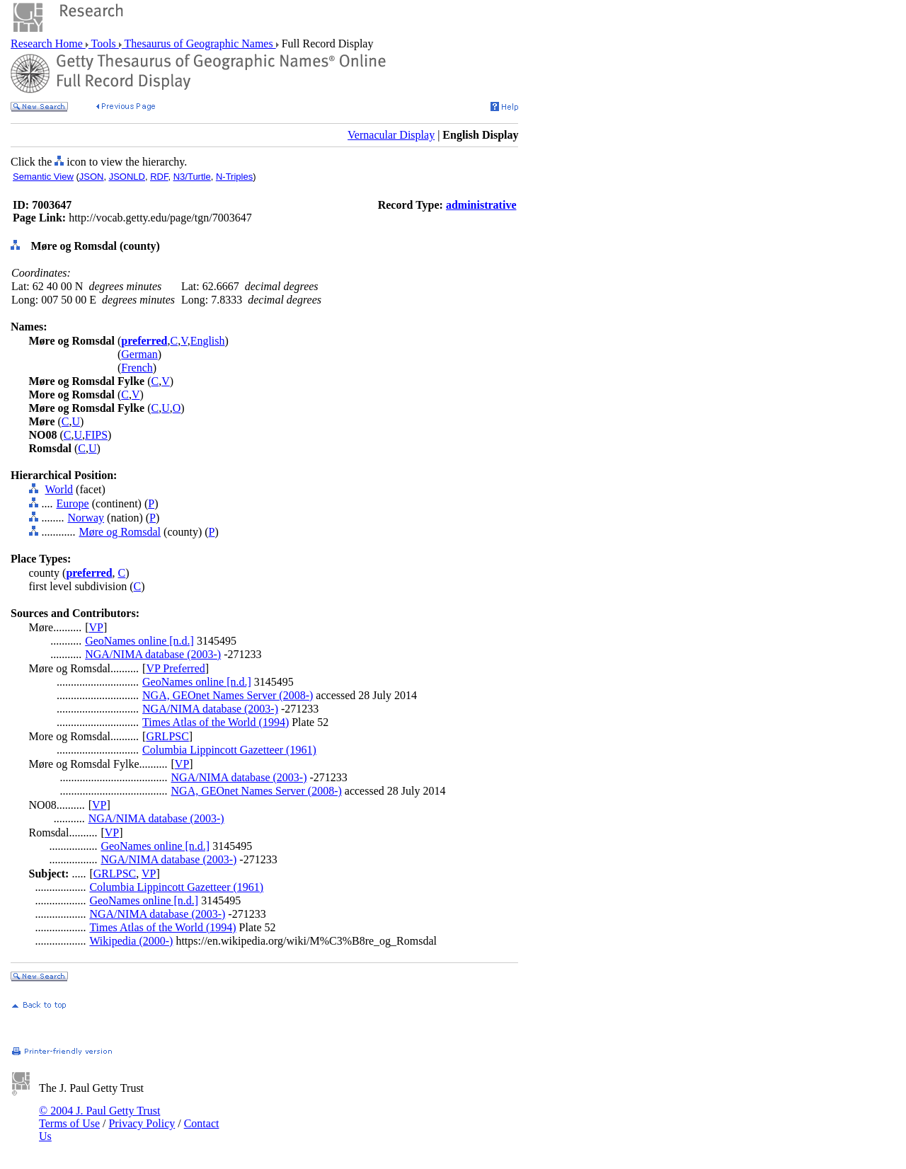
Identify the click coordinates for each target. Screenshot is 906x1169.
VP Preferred (175, 668)
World (59, 489)
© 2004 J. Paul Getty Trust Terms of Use (99, 1117)
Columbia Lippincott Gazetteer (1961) (229, 750)
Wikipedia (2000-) (131, 941)
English (207, 341)
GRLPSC (167, 736)
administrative (481, 205)
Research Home (48, 44)
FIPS (96, 435)
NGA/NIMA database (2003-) (153, 654)
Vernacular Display (391, 135)
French (136, 368)
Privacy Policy (141, 1123)
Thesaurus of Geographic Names (199, 44)
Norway (86, 518)
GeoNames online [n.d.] (139, 641)
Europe (73, 503)
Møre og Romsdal (120, 532)
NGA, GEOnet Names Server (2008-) (227, 695)
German (139, 354)
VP (96, 627)
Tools (103, 44)
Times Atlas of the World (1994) (215, 722)
